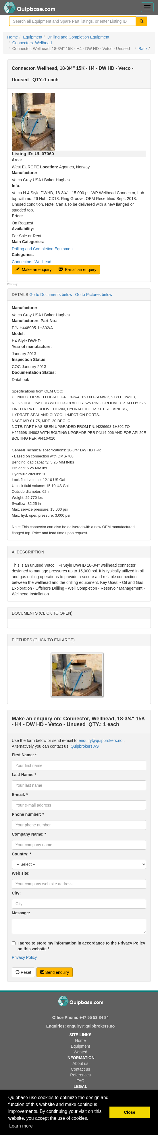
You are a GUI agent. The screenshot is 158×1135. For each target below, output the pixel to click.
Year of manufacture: (32, 346)
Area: (17, 159)
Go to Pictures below (93, 294)
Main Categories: (28, 241)
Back (142, 48)
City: (16, 893)
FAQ (80, 1080)
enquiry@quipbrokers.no (101, 740)
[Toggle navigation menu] (147, 7)
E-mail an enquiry (77, 269)
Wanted (80, 1052)
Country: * (21, 854)
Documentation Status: (34, 372)
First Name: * (24, 755)
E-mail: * (20, 794)
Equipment (32, 37)
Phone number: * (28, 814)
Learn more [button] (21, 1126)
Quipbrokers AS (85, 746)
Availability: (23, 228)
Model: (18, 333)
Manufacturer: (25, 172)
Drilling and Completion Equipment (78, 37)
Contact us (80, 1069)
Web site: (21, 873)
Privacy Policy (24, 957)
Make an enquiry (33, 269)
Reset (23, 972)
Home (12, 37)
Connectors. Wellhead (32, 43)
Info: (16, 185)
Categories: (23, 254)
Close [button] (129, 1112)
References (80, 1075)
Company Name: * (29, 834)
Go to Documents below (50, 294)
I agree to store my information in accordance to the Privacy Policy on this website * (78, 946)
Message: (21, 913)
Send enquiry (54, 972)
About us (80, 1063)
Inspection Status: (29, 359)
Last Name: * (24, 774)
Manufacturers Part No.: (34, 320)
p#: (9, 283)
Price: (17, 215)
